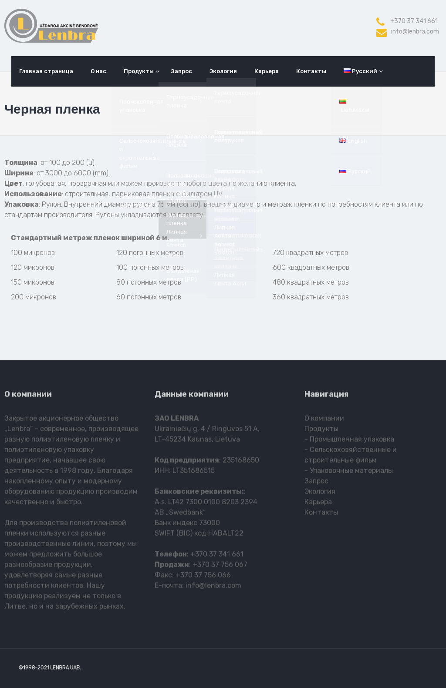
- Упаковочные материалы (348, 472)
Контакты (311, 71)
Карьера (266, 71)
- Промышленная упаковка (349, 441)
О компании (324, 420)
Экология (223, 71)
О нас (98, 71)
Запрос (181, 71)
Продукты (139, 71)
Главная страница (46, 71)
